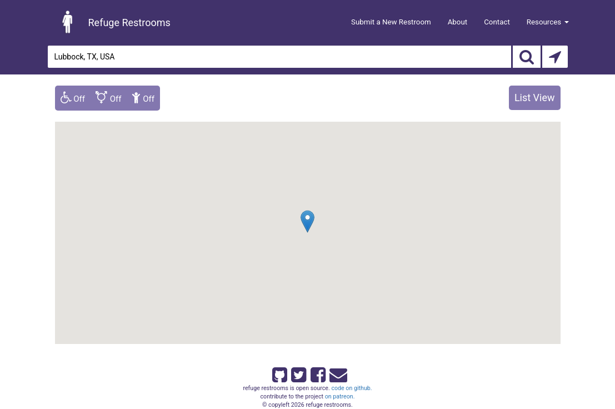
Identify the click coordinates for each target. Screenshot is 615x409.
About (458, 22)
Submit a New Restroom (391, 22)
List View (534, 97)
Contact (497, 22)
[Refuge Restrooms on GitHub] (279, 373)
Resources (548, 22)
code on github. (351, 388)
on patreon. (340, 396)
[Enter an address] (279, 56)
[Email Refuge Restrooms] (336, 373)
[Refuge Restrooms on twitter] (297, 373)
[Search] (527, 56)
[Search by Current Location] (555, 56)
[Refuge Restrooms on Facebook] (317, 373)
